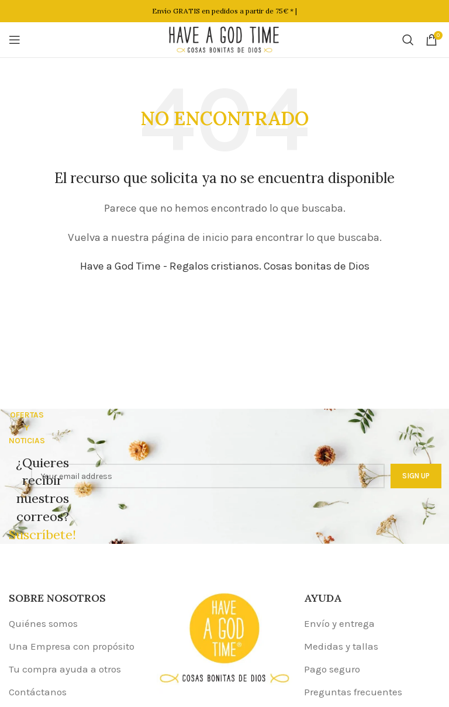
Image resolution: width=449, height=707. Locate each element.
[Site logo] (224, 38)
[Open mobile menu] (14, 39)
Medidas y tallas (341, 646)
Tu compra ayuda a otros (65, 669)
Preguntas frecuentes (353, 692)
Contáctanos (38, 692)
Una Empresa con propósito (71, 646)
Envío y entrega (339, 623)
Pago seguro (332, 669)
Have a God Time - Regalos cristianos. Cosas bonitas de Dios (224, 266)
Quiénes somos (43, 623)
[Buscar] (408, 39)
